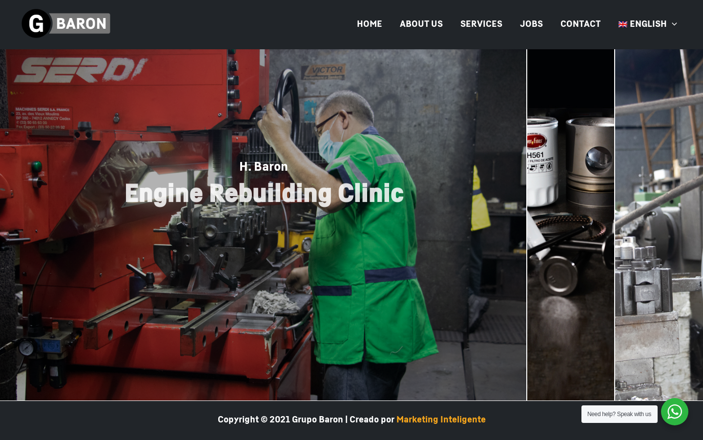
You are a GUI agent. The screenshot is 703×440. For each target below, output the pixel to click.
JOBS (531, 24)
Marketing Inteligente (441, 420)
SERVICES (481, 24)
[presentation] (672, 24)
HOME (369, 24)
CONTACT (580, 24)
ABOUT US (421, 24)
